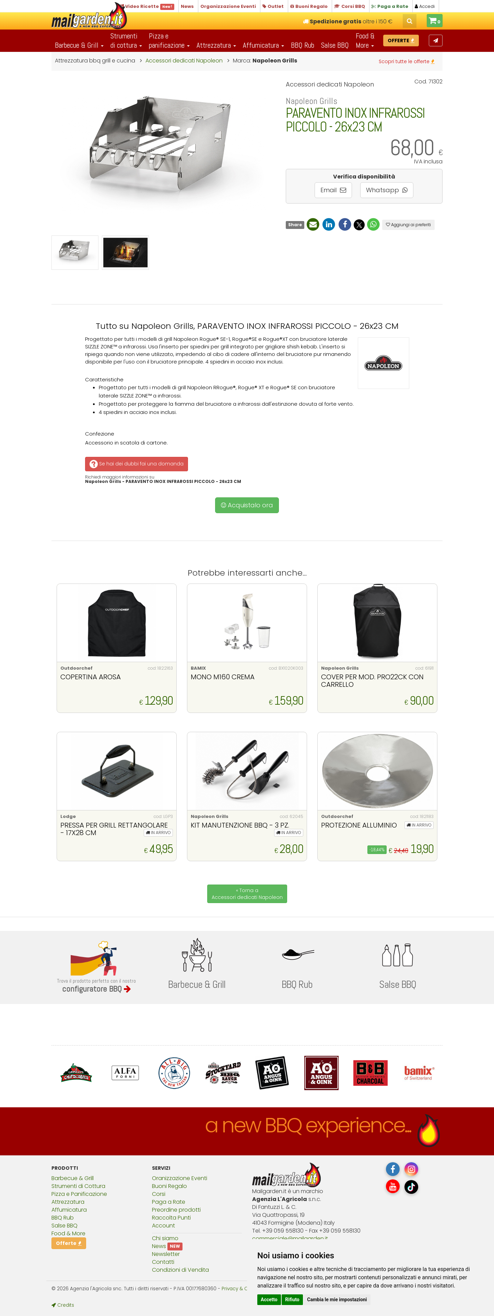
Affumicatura (69, 1210)
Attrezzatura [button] (216, 45)
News (159, 1246)
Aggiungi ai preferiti (408, 225)
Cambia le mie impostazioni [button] (337, 1299)
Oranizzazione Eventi (179, 1178)
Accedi (425, 6)
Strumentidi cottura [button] (126, 40)
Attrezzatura (67, 1202)
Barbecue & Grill (72, 1178)
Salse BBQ (335, 45)
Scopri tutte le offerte (407, 61)
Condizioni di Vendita (180, 1270)
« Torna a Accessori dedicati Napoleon (247, 894)
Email (333, 190)
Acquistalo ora (247, 505)
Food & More (68, 1233)
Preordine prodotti (176, 1210)
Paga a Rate (168, 1202)
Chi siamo (165, 1238)
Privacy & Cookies (242, 1288)
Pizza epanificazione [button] (169, 40)
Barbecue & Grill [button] (79, 45)
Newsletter (166, 1254)
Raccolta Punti (171, 1218)
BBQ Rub (302, 45)
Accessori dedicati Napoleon (184, 61)
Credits (62, 1305)
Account (163, 1226)
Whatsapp (387, 190)
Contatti (163, 1262)
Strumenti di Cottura (78, 1186)
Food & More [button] (365, 40)
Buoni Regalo (169, 1186)
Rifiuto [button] (292, 1299)
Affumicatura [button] (263, 45)
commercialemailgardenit (290, 1239)
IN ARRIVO (158, 832)
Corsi (158, 1194)
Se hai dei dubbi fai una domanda (136, 464)
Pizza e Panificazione (79, 1194)
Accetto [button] (269, 1299)
